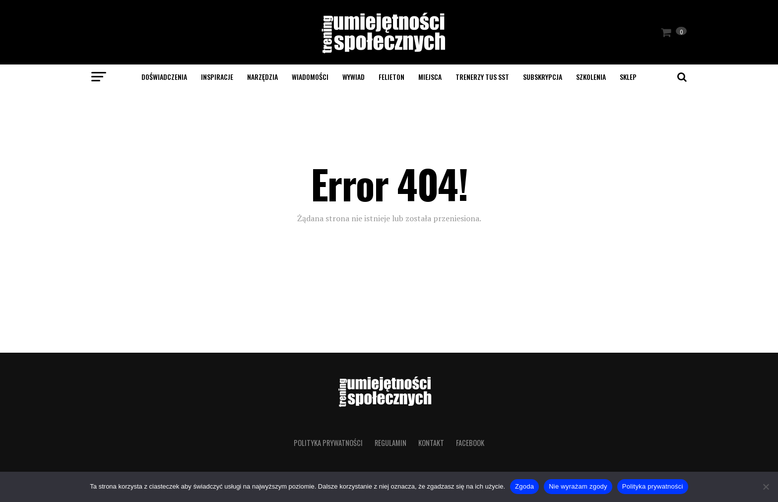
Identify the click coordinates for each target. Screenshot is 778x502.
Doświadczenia (164, 76)
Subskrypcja (542, 76)
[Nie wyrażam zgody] (766, 487)
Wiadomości (310, 76)
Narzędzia (262, 76)
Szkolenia (591, 76)
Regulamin (390, 443)
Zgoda (524, 486)
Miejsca (430, 76)
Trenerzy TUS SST (482, 76)
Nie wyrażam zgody (578, 486)
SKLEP (628, 76)
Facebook (470, 443)
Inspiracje (217, 76)
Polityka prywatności (328, 443)
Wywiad (353, 76)
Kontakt (431, 443)
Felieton (391, 76)
